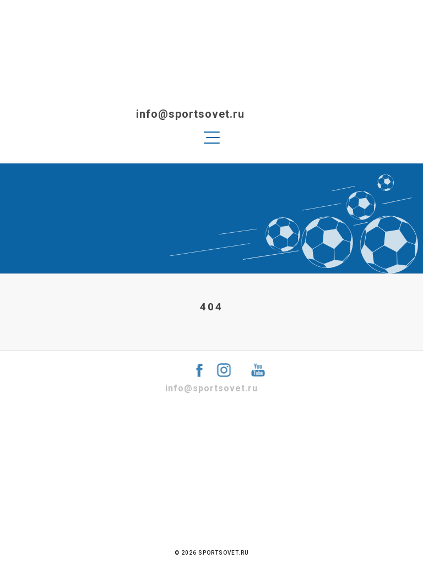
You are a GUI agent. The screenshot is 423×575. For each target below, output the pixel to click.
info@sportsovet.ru (169, 114)
